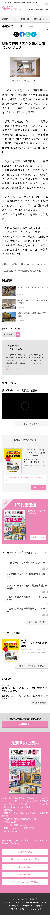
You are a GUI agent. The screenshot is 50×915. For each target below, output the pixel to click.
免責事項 (38, 906)
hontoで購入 (25, 867)
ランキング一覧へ (37, 622)
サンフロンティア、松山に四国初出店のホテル (27, 577)
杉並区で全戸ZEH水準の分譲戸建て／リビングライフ (25, 271)
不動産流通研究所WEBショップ (34, 902)
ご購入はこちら (39, 487)
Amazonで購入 (25, 874)
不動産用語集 (13, 906)
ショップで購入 (25, 852)
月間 (27, 553)
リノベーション (9, 335)
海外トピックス (41, 19)
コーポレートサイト (11, 902)
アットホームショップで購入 (25, 882)
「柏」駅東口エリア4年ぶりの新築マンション (27, 565)
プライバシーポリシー (17, 909)
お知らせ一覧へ (39, 703)
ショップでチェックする (31, 666)
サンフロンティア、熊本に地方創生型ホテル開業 (27, 588)
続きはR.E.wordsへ (13, 369)
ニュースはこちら (31, 424)
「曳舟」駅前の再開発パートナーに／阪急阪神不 (27, 600)
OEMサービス (26, 906)
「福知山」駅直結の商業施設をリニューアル (27, 611)
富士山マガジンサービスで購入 (25, 859)
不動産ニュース (9, 19)
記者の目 (25, 19)
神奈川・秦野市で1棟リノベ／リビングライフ (23, 264)
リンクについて (35, 909)
